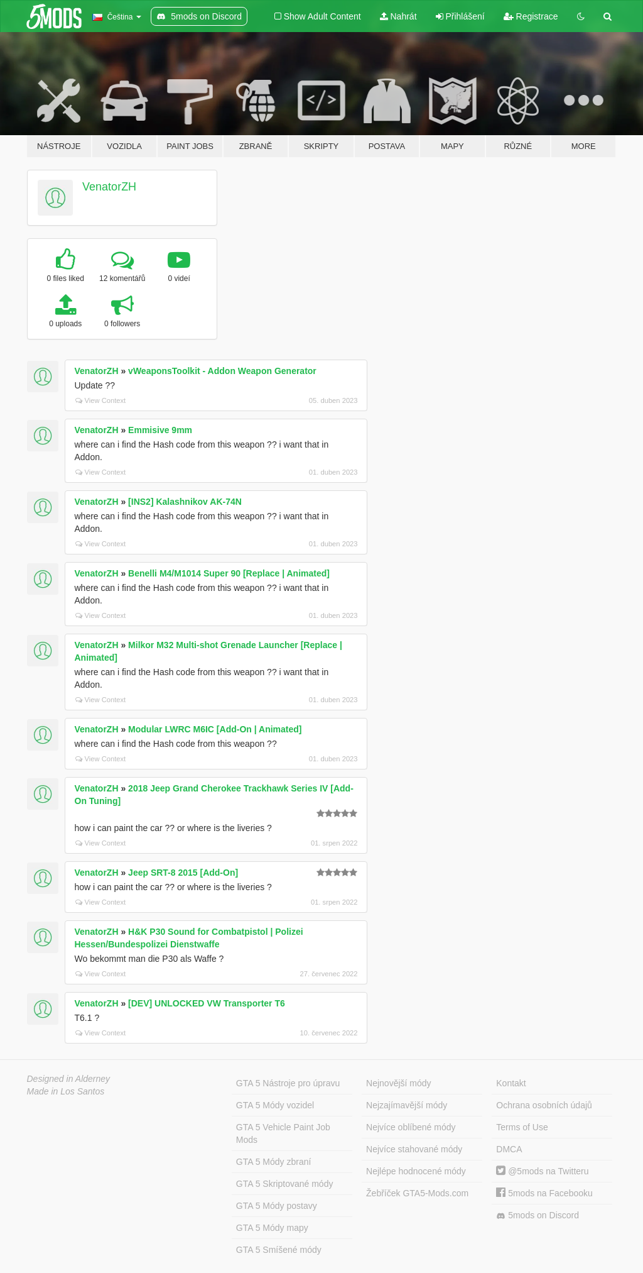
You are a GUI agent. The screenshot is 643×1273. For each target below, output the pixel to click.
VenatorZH (109, 186)
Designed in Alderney (69, 1079)
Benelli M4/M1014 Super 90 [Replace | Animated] (229, 573)
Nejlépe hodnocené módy (416, 1171)
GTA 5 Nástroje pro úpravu (288, 1083)
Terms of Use (522, 1127)
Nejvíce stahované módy (414, 1149)
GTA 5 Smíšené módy (279, 1250)
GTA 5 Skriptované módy (284, 1184)
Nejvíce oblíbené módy (410, 1127)
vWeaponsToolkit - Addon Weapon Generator (222, 371)
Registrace (531, 16)
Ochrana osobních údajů (544, 1105)
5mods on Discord (537, 1215)
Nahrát (398, 16)
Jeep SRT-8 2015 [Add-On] (183, 873)
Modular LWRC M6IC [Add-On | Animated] (214, 729)
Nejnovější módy (398, 1083)
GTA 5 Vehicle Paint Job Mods (283, 1133)
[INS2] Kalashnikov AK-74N (185, 502)
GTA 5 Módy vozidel (275, 1105)
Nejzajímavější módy (406, 1105)
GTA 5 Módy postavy (276, 1206)
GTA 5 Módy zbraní (273, 1162)
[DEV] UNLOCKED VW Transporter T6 (206, 1003)
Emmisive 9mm (160, 430)
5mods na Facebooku (544, 1193)
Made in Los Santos (66, 1091)
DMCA (509, 1149)
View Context (100, 400)
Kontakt (511, 1083)
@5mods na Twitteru (542, 1171)
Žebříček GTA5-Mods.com (417, 1193)
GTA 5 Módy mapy (272, 1228)
